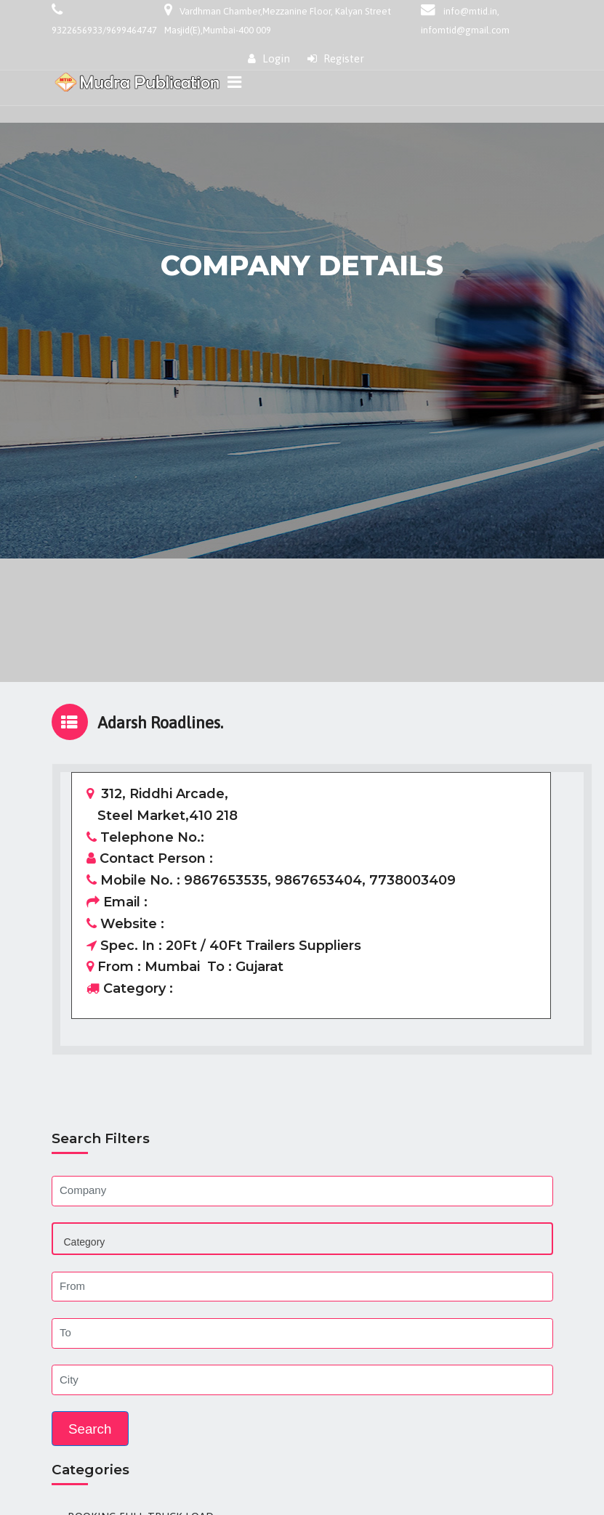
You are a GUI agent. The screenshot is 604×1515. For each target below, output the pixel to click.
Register (335, 58)
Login (269, 58)
